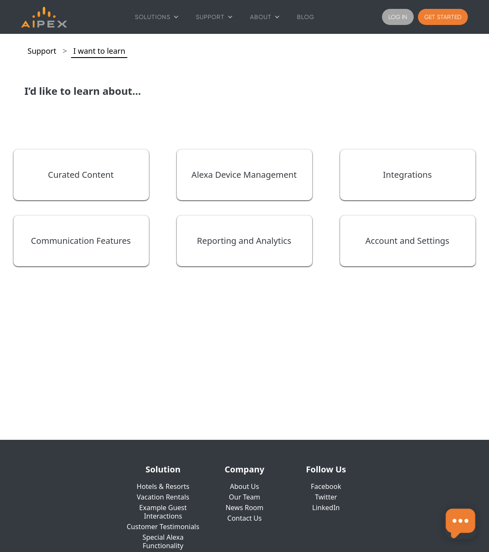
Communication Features (81, 240)
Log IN (397, 17)
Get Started (443, 17)
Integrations (407, 174)
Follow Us (326, 469)
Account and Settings (407, 240)
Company (244, 469)
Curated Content (80, 174)
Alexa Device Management (244, 174)
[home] (44, 17)
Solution (163, 469)
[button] (156, 17)
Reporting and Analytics (244, 240)
